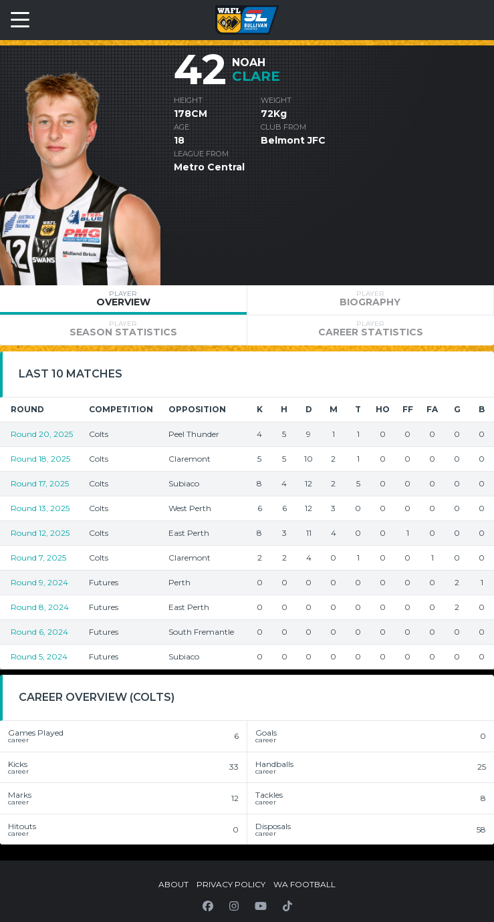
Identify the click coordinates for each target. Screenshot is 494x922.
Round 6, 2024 (39, 632)
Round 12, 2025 (40, 533)
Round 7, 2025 (38, 558)
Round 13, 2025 (40, 508)
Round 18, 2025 (40, 459)
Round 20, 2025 (42, 434)
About (173, 884)
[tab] (123, 300)
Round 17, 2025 (40, 483)
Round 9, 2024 (39, 582)
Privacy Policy (231, 884)
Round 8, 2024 (40, 607)
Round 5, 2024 (39, 656)
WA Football (304, 884)
